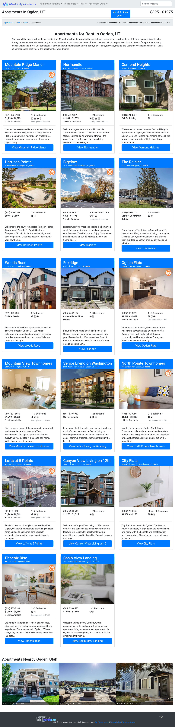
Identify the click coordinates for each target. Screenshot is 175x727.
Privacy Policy (115, 722)
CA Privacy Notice (102, 722)
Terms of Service (128, 722)
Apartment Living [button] (97, 3)
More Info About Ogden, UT (120, 14)
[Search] (156, 3)
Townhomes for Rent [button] (74, 3)
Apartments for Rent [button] (50, 3)
